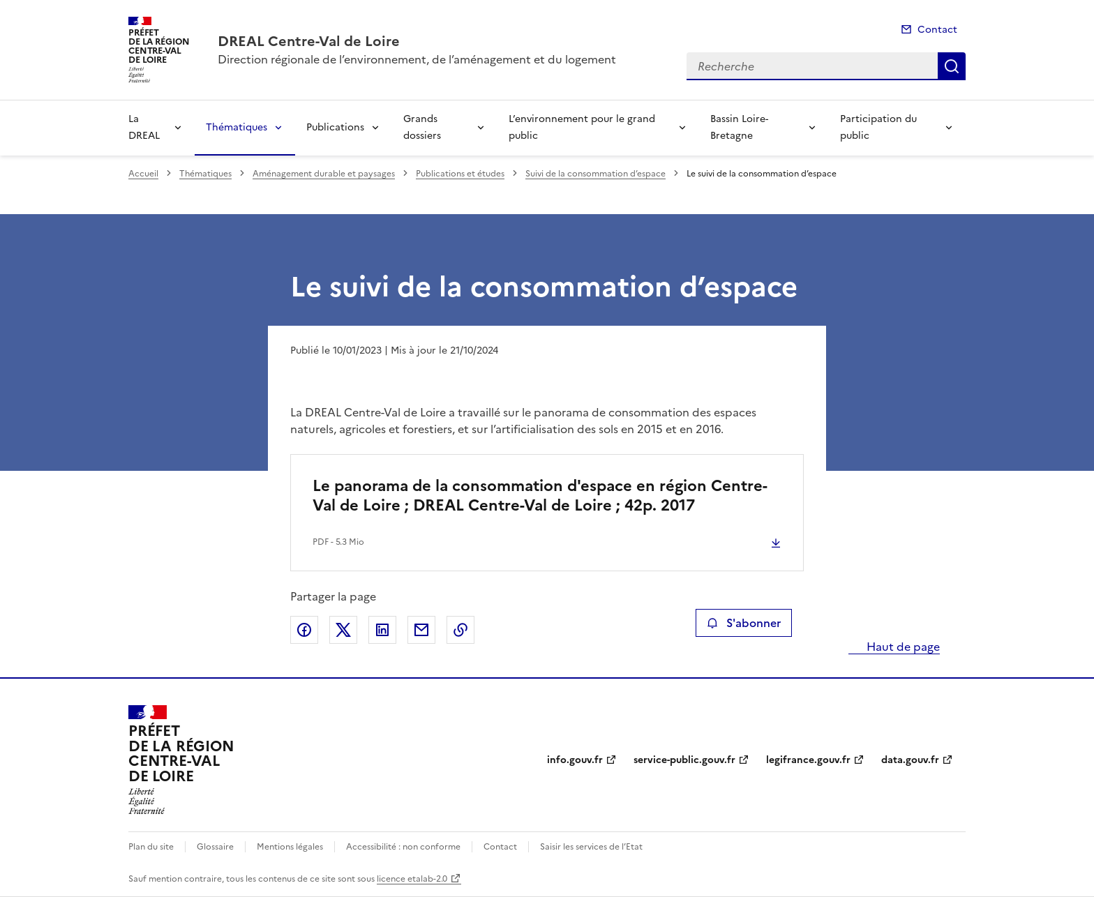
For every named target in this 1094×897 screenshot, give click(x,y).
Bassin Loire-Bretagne (739, 127)
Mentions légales (290, 847)
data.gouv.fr (910, 760)
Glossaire (215, 847)
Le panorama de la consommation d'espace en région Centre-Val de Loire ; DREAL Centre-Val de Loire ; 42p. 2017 (540, 495)
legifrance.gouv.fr (808, 760)
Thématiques (236, 127)
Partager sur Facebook (304, 630)
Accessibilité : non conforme (403, 847)
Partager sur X (343, 630)
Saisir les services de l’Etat (591, 847)
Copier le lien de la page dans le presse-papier (460, 630)
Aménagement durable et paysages (324, 173)
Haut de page (902, 646)
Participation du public (878, 127)
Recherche (952, 66)
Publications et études (460, 173)
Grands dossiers (422, 127)
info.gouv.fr (575, 760)
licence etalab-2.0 (412, 879)
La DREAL (144, 127)
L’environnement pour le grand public (582, 127)
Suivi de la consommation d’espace (595, 173)
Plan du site (151, 847)
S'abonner (743, 623)
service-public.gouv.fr (684, 760)
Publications (335, 127)
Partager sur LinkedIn (382, 630)
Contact (937, 29)
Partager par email (421, 630)
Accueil (143, 173)
